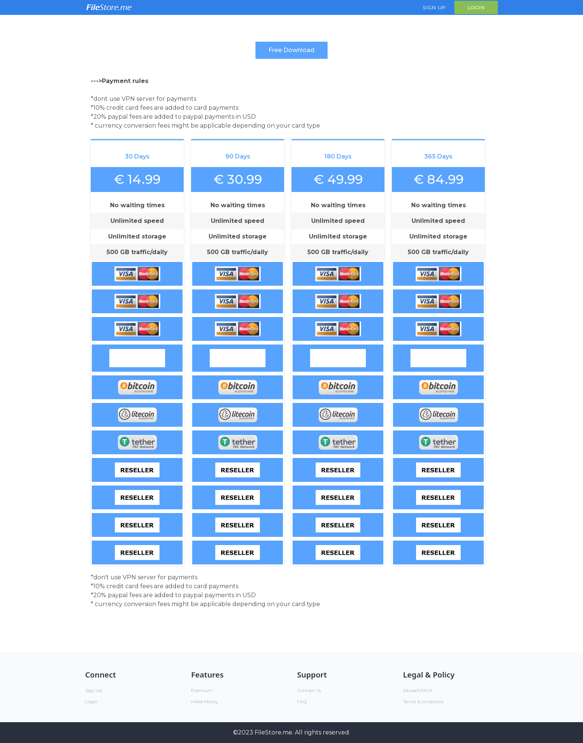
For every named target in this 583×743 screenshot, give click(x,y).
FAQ (302, 701)
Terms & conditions (423, 701)
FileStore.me (273, 732)
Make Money (204, 701)
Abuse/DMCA (417, 690)
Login (476, 7)
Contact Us (309, 690)
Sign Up (434, 7)
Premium (201, 690)
